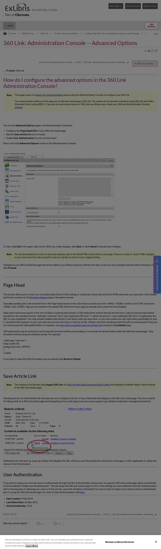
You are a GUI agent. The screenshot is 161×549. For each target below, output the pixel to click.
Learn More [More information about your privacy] (32, 546)
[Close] (156, 541)
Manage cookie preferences (119, 542)
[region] (80, 542)
